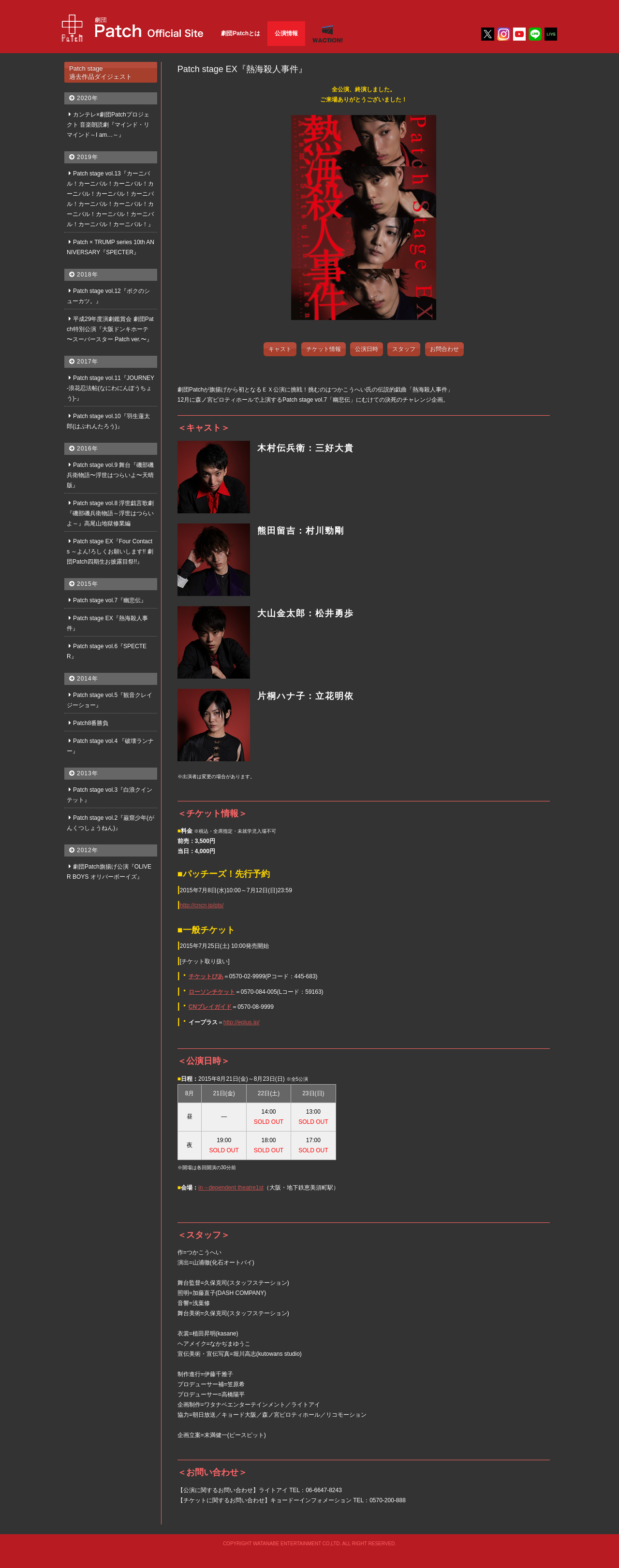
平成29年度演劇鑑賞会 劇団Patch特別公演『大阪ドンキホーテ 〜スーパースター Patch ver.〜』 (110, 329)
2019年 (87, 157)
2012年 (87, 850)
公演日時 (366, 349)
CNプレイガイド (210, 1006)
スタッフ (403, 349)
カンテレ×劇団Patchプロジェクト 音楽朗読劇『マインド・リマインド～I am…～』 (108, 124)
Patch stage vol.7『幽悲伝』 (110, 600)
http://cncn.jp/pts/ (202, 905)
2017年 (87, 361)
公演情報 (286, 33)
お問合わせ (444, 349)
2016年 (87, 448)
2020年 (87, 98)
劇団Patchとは (240, 33)
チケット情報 (323, 349)
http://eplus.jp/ (241, 1022)
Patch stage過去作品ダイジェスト (100, 72)
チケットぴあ (206, 976)
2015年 (87, 584)
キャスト (280, 349)
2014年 (87, 678)
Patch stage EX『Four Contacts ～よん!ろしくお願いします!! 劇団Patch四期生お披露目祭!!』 (110, 551)
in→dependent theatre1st (231, 1187)
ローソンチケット (212, 991)
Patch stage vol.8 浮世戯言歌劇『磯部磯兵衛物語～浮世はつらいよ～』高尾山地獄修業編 (110, 513)
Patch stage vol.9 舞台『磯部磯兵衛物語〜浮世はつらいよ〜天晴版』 (110, 475)
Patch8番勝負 (90, 723)
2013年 (87, 773)
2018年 (87, 274)
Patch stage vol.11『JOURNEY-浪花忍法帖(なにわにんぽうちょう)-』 (110, 388)
